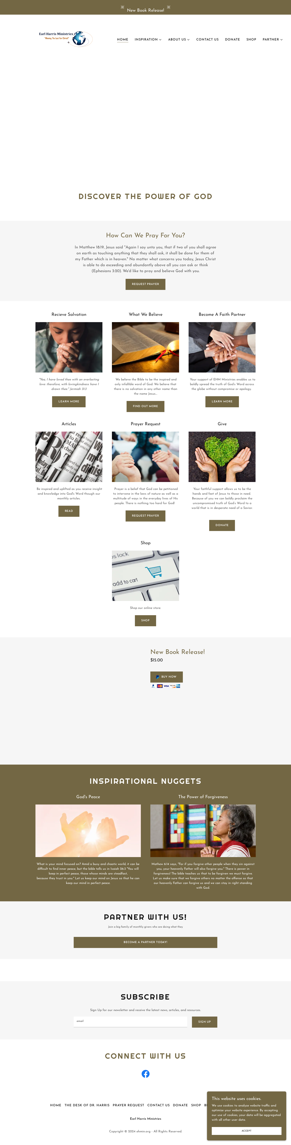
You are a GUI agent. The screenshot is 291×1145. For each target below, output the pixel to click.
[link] (56, 39)
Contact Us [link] (207, 39)
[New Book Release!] (145, 7)
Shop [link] (251, 39)
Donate (222, 525)
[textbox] (130, 1022)
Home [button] (55, 1105)
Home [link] (122, 39)
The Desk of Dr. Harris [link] (87, 1105)
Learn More (68, 401)
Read (69, 511)
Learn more (222, 401)
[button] (148, 39)
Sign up (204, 1022)
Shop (145, 620)
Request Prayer (145, 284)
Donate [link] (232, 39)
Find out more (145, 406)
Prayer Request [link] (128, 1105)
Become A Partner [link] (222, 1105)
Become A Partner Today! (145, 942)
